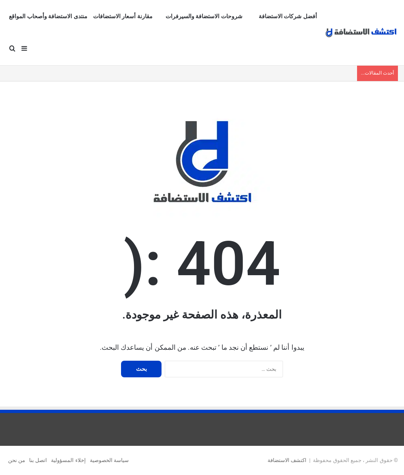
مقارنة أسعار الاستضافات (123, 16)
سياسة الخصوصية (109, 460)
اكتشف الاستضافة (287, 460)
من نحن (16, 460)
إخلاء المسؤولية (68, 460)
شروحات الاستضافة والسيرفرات (204, 16)
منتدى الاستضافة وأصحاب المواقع (48, 16)
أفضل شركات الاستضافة (288, 16)
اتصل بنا (38, 460)
